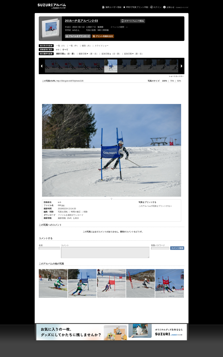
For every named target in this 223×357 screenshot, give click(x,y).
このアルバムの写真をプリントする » (155, 206)
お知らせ (170, 7)
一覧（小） (61, 46)
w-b (57, 49)
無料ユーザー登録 (113, 7)
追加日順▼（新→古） (134, 54)
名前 (41, 245)
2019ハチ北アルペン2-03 (81, 20)
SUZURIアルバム (52, 6)
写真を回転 (63, 212)
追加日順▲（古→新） (111, 54)
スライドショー (101, 46)
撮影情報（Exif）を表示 (68, 218)
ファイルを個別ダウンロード (70, 215)
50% (179, 81)
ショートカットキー (176, 76)
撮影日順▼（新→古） (88, 54)
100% (164, 81)
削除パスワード (158, 245)
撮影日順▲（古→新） (66, 54)
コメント (65, 245)
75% (172, 81)
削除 (86, 212)
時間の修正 (76, 212)
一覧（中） (74, 46)
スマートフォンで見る (133, 21)
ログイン (157, 7)
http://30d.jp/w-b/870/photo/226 (69, 81)
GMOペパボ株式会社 (182, 7)
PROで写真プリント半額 (137, 7)
